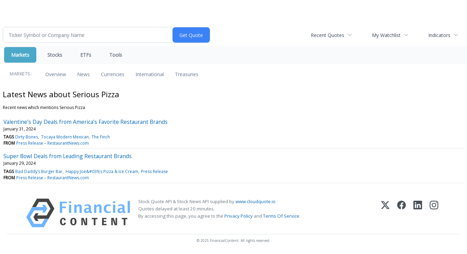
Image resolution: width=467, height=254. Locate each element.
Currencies (112, 74)
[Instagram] (434, 213)
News (83, 74)
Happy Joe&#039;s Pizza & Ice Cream (102, 171)
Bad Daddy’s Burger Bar (39, 171)
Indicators (439, 35)
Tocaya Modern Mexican (65, 137)
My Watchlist (386, 35)
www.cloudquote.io (255, 201)
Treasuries (186, 74)
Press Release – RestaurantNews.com (52, 143)
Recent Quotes (327, 35)
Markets (20, 55)
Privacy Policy (238, 216)
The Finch (101, 137)
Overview (55, 74)
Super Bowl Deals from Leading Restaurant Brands (67, 156)
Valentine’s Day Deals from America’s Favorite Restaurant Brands (85, 122)
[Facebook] (401, 213)
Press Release (154, 171)
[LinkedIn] (418, 213)
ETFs (85, 55)
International (150, 74)
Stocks (54, 55)
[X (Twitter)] (385, 213)
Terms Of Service (281, 216)
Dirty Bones (26, 137)
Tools (115, 55)
